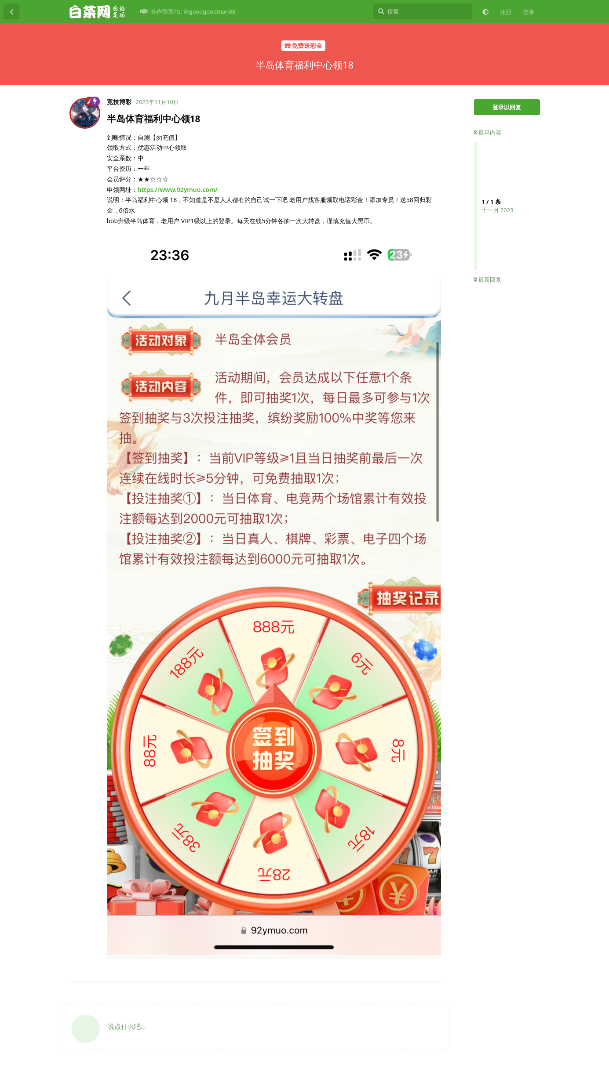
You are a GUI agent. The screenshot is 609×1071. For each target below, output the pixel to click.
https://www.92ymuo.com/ (178, 189)
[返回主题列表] (11, 11)
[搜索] (422, 11)
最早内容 (487, 132)
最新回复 (487, 279)
